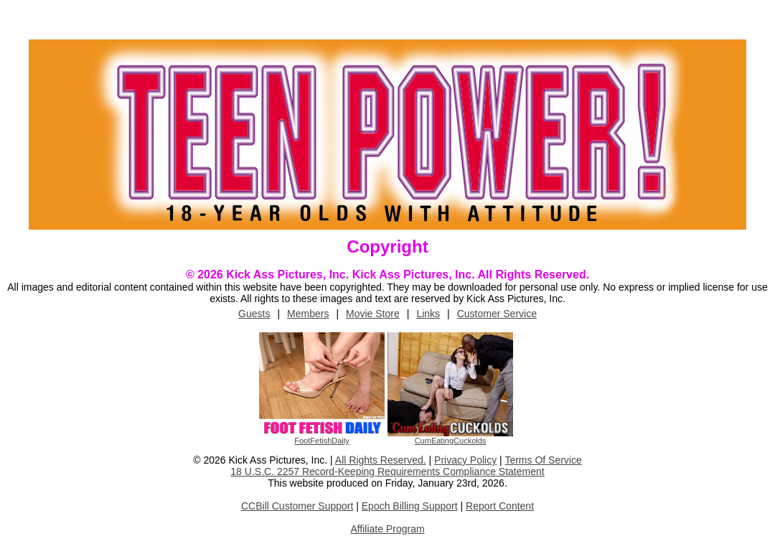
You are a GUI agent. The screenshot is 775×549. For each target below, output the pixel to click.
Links (428, 313)
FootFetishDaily (321, 440)
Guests (254, 313)
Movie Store (373, 313)
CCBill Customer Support (297, 506)
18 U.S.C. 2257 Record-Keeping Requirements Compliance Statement (387, 471)
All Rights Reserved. (380, 460)
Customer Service (497, 313)
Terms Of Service (542, 460)
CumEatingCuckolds (451, 440)
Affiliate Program (387, 529)
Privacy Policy (465, 460)
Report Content (500, 506)
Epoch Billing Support (410, 506)
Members (308, 313)
